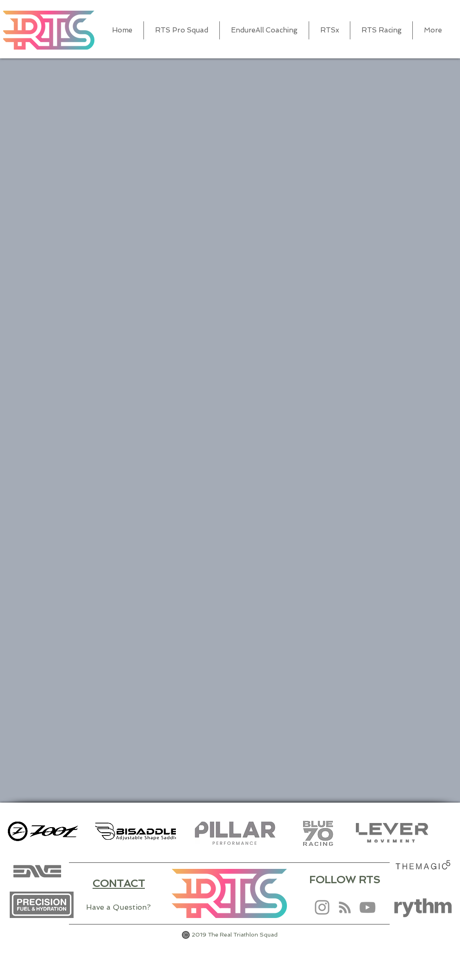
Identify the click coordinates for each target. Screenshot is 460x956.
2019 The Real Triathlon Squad (235, 934)
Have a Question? (118, 907)
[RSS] (344, 907)
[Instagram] (322, 907)
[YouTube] (367, 907)
